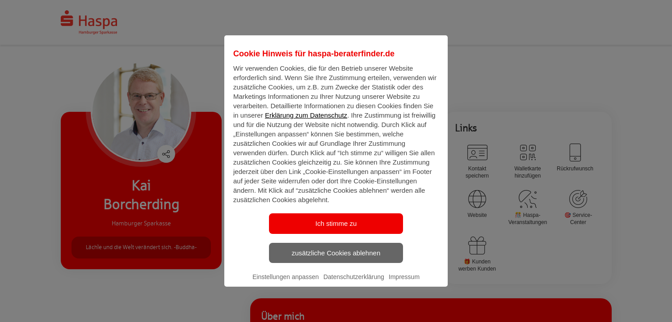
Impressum (404, 284)
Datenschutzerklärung (353, 284)
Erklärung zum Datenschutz (306, 123)
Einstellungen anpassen (285, 284)
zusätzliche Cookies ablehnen (336, 260)
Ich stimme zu (336, 231)
